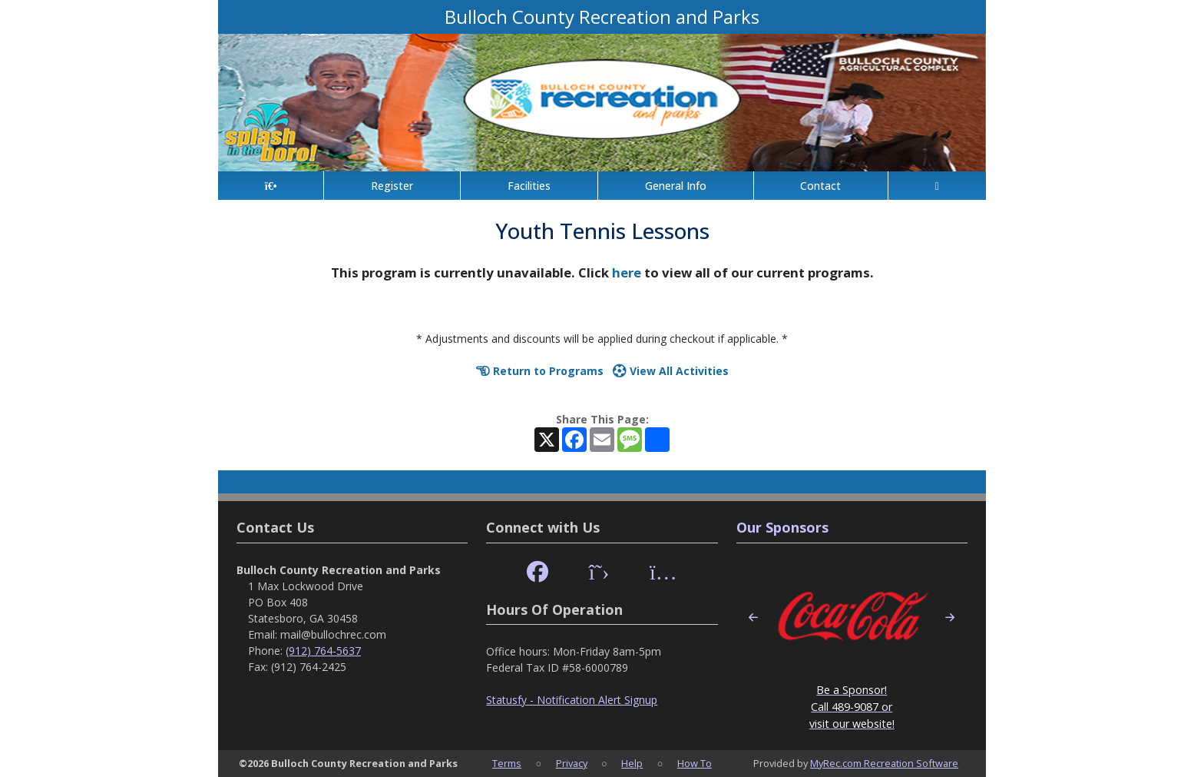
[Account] (937, 185)
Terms (506, 763)
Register (392, 185)
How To (694, 763)
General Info (675, 185)
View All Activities (671, 371)
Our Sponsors (782, 527)
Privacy (571, 763)
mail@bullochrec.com (333, 634)
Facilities (529, 185)
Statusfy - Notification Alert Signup (571, 699)
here (626, 272)
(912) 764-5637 (323, 650)
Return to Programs (540, 371)
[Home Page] (270, 185)
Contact (820, 185)
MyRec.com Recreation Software (884, 763)
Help (632, 763)
